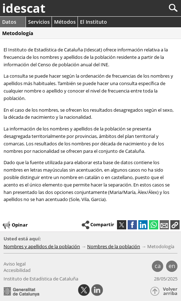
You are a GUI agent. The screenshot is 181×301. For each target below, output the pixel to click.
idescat (24, 8)
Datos (9, 21)
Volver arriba (170, 291)
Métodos (65, 21)
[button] (175, 224)
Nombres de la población (113, 246)
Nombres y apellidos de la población (42, 246)
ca (158, 266)
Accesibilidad (17, 270)
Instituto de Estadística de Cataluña (41, 278)
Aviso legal (15, 264)
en (172, 266)
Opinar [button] (15, 225)
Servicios (39, 21)
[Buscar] (149, 8)
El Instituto (93, 21)
